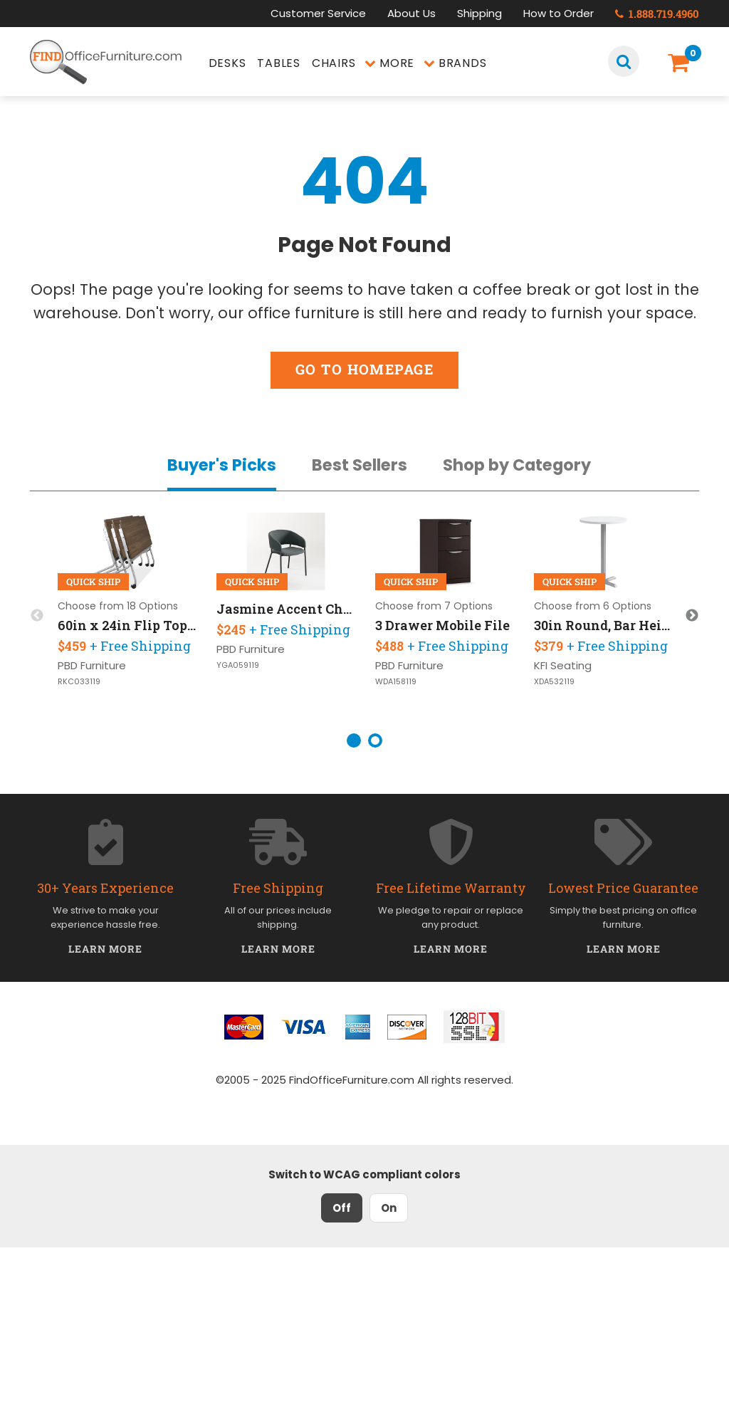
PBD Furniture (92, 665)
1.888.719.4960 (657, 13)
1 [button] (354, 740)
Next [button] (692, 616)
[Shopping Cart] (681, 63)
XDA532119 (554, 681)
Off (341, 1207)
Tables (278, 63)
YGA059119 (237, 665)
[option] (127, 616)
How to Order (558, 13)
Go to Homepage (364, 369)
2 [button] (375, 740)
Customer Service (318, 13)
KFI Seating (563, 665)
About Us (411, 13)
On (389, 1207)
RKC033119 (79, 681)
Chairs (334, 63)
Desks (227, 63)
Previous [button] (37, 616)
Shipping (479, 13)
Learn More (105, 949)
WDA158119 (395, 681)
